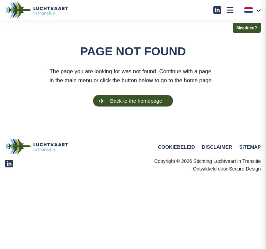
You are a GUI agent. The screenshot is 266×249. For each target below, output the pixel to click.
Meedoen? (247, 28)
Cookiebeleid (176, 147)
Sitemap (250, 147)
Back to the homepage (130, 101)
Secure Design (245, 169)
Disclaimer (217, 147)
